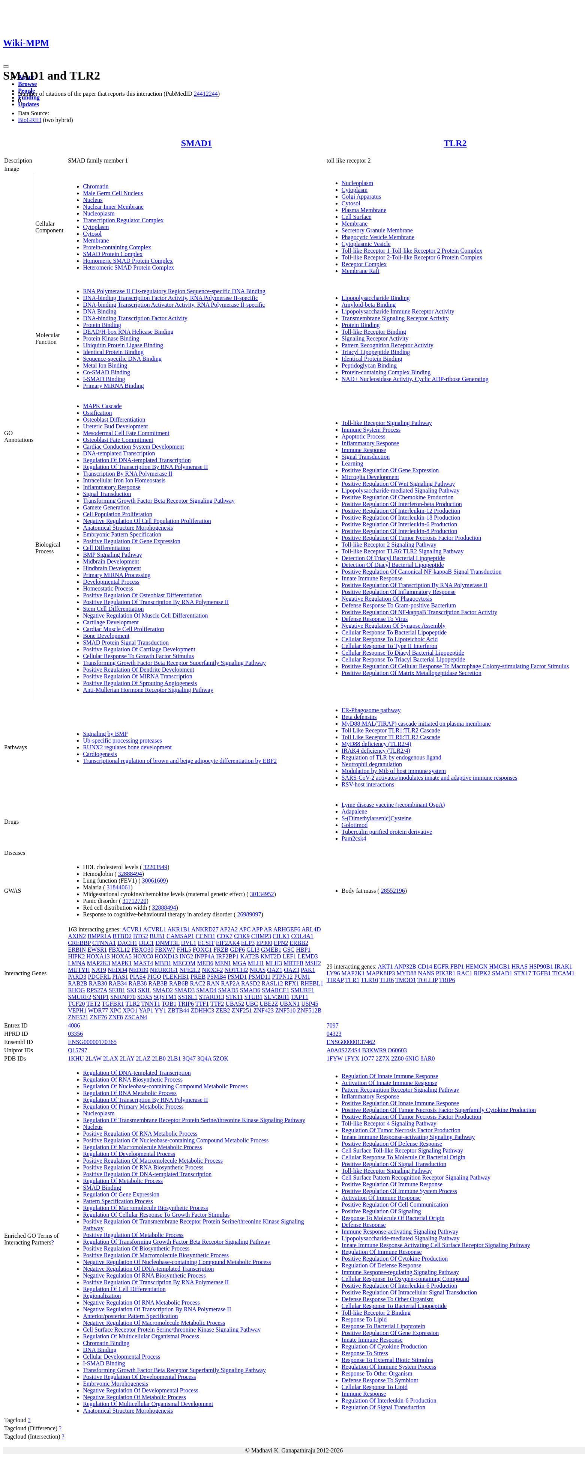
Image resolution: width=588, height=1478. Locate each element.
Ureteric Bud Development (115, 426)
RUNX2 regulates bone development (127, 747)
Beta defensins (359, 717)
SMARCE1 (276, 990)
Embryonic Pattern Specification (122, 534)
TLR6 (387, 980)
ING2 (186, 956)
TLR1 (352, 980)
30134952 (262, 894)
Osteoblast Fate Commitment (118, 440)
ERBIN (77, 949)
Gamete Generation (106, 507)
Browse (27, 84)
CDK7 (224, 936)
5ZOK (220, 1058)
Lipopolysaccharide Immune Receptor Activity (398, 311)
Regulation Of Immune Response (382, 1252)
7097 (333, 1025)
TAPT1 (300, 997)
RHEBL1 (312, 983)
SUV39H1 (277, 997)
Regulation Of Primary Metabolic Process (133, 1106)
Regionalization (102, 1296)
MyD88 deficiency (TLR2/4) (376, 744)
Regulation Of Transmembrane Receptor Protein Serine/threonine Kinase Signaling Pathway (194, 1120)
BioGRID (29, 120)
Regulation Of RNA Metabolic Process (130, 1093)
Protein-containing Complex (117, 247)
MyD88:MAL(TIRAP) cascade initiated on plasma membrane (416, 723)
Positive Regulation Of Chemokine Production (398, 497)
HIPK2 (76, 956)
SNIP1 (101, 997)
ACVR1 (132, 929)
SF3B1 (117, 990)
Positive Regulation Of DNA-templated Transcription (147, 1174)
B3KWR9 (374, 1050)
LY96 (333, 973)
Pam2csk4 (354, 838)
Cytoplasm (96, 227)
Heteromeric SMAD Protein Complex (128, 267)
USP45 (309, 1003)
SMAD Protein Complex (112, 254)
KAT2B (249, 956)
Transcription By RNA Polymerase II (127, 473)
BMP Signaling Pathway (112, 554)
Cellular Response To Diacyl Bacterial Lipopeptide (403, 652)
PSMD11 (259, 976)
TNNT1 (150, 1003)
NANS (426, 973)
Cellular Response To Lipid (375, 1387)
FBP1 (457, 966)
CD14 (425, 966)
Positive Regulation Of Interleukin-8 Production (399, 531)
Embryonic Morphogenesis (115, 1383)
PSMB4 (216, 976)
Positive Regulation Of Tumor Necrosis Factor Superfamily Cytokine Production (439, 1110)
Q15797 (77, 1050)
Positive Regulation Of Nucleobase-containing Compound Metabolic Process (175, 1140)
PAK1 (308, 970)
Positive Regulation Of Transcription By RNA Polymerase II (156, 602)
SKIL (144, 990)
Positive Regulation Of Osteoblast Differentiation (142, 595)
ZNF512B (309, 1010)
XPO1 (130, 1010)
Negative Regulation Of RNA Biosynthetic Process (144, 1275)
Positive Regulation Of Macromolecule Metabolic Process (153, 1160)
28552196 (393, 890)
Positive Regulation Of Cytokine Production (395, 1258)
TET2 (93, 1003)
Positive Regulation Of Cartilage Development (139, 649)
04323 (334, 1034)
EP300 (264, 943)
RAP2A (230, 983)
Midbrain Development (111, 561)
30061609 (154, 880)
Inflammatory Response (111, 487)
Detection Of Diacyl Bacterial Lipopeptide (393, 565)
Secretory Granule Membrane (377, 230)
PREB (198, 976)
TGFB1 (541, 973)
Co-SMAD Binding (106, 372)
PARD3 (77, 976)
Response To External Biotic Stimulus (387, 1360)
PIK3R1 (445, 973)
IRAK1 (563, 966)
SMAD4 (206, 990)
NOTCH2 (236, 970)
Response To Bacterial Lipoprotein (383, 1326)
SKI (131, 990)
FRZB (220, 949)
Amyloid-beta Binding (369, 304)
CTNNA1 (104, 943)
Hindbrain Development (112, 568)
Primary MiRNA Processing (116, 575)
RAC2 (198, 983)
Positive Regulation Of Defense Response (392, 1144)
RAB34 (118, 983)
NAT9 (99, 970)
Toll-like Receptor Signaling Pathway (387, 423)
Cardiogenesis (100, 754)
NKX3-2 (212, 970)
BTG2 (140, 936)
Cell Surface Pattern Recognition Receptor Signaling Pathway (416, 1177)
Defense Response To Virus (375, 619)
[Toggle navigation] (6, 66)
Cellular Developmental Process (121, 1356)
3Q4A (204, 1058)
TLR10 (369, 980)
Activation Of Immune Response (381, 1198)
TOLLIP (427, 980)
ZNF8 (116, 1017)
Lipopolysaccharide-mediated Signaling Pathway (401, 490)
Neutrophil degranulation (372, 764)
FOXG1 (202, 949)
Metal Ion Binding (105, 365)
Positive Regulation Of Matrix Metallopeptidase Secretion (412, 673)
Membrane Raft (361, 271)
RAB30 (98, 983)
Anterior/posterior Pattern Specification (130, 1316)
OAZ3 (291, 970)
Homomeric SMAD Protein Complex (128, 261)
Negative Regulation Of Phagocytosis (387, 598)
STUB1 (253, 997)
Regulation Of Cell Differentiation (124, 1289)
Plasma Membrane (364, 210)
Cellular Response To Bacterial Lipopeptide (394, 632)
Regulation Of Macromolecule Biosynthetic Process (145, 1208)
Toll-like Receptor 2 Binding (376, 1312)
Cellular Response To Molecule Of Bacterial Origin (403, 1157)
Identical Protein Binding (113, 352)
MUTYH (79, 970)
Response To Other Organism (377, 1373)
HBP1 (303, 949)
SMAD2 (163, 990)
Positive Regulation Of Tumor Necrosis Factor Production (411, 538)
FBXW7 (165, 949)
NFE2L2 (189, 970)
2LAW (94, 1058)
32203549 (155, 867)
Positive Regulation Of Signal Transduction (394, 1164)
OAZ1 (274, 970)
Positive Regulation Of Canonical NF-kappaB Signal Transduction (422, 571)
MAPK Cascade (102, 406)
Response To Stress (365, 1353)
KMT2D (271, 956)
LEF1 (289, 956)
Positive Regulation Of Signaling (381, 1211)
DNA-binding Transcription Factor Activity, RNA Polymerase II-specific (170, 298)
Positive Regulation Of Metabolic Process (133, 1235)
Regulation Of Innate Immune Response (390, 1076)
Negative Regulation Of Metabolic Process (134, 1397)
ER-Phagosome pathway (371, 710)
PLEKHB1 (176, 976)
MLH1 (256, 963)
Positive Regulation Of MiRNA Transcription (137, 676)
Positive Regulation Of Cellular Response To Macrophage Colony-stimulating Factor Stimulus (455, 666)
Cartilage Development (111, 622)
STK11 (234, 997)
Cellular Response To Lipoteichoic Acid (390, 639)
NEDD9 (138, 970)
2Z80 (397, 1058)
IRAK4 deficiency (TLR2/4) (376, 750)
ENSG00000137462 (351, 1042)
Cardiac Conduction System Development (133, 446)
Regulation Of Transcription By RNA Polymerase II (145, 467)
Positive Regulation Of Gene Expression (131, 541)
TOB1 (169, 1003)
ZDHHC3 (202, 1010)
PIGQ (154, 976)
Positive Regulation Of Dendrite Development (138, 669)
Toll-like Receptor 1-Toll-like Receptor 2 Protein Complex (412, 250)
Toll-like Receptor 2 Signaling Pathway (389, 544)
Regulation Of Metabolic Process (123, 1181)
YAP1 (146, 1010)
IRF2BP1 (227, 956)
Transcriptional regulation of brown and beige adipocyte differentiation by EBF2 (180, 761)
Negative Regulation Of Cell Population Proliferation (147, 521)
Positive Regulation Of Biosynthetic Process (136, 1248)
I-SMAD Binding (104, 379)
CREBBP (79, 943)
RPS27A (97, 990)
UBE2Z (269, 1003)
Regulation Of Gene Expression (121, 1194)
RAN (213, 983)
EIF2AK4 (228, 943)
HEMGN (477, 966)
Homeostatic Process (108, 588)
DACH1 (127, 943)
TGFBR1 (113, 1003)
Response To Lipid (364, 1319)
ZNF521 (78, 1017)
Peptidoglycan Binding (369, 365)
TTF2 (217, 1003)
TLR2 (455, 143)
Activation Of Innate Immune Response (389, 1083)
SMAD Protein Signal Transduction (126, 642)
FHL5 (184, 949)
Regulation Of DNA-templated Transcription (137, 460)
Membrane (96, 240)
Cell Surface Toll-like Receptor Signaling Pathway (402, 1150)
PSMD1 (237, 976)
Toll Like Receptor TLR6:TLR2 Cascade (391, 737)
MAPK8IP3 (380, 973)
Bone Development (106, 636)
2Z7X (383, 1058)
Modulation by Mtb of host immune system (394, 771)
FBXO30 (143, 949)
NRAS (258, 970)
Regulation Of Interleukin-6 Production (389, 1400)
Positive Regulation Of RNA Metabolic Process (140, 1133)
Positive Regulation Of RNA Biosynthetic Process (143, 1167)
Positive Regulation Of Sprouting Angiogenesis (140, 683)
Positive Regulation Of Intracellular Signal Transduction (409, 1292)
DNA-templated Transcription (119, 453)
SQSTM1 (165, 997)
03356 (75, 1034)
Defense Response (364, 1225)
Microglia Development (370, 477)
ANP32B (405, 966)
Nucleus (92, 200)
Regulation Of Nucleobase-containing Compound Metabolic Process (165, 1086)
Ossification (97, 413)
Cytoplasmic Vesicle (366, 244)
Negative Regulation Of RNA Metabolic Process (141, 1302)
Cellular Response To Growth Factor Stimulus (138, 656)
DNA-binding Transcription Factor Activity (135, 318)
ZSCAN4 (135, 1017)
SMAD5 (228, 990)
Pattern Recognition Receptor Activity (388, 345)
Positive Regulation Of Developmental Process (139, 1377)
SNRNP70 (123, 997)
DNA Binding (99, 311)
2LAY (127, 1058)
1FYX (351, 1058)
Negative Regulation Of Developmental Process (140, 1390)
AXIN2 (77, 936)
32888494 (130, 874)
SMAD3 (184, 990)
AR (268, 929)
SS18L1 (188, 997)
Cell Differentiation (106, 548)
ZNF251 (242, 1010)
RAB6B (179, 983)
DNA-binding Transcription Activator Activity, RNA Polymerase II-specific (174, 304)
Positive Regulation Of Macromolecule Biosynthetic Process (156, 1255)
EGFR (441, 966)
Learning (352, 463)
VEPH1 (77, 1010)
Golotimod (355, 825)
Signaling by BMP (105, 734)
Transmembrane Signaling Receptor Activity (395, 318)
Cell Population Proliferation (117, 514)
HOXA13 (98, 956)
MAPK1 (122, 963)
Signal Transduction (107, 494)
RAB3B (158, 983)
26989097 (249, 914)
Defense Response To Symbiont (380, 1380)
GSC (288, 949)
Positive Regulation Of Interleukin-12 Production (401, 511)
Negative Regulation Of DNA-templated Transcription (148, 1269)
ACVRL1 (154, 929)
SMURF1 (302, 990)
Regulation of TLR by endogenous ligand (391, 757)
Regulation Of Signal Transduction (384, 1407)
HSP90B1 (541, 966)
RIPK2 (482, 973)
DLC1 (146, 943)
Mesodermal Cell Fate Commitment (126, 433)
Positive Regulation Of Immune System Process (399, 1191)
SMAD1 (196, 143)
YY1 (160, 1010)
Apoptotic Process (364, 436)
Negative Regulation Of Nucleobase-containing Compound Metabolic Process (177, 1262)
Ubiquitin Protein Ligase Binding (123, 345)
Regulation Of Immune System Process (389, 1366)
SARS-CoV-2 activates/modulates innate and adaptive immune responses (430, 777)
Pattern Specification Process (118, 1201)
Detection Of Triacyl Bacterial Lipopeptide (393, 558)
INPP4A (204, 956)
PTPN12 (282, 976)
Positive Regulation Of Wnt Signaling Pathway (398, 484)
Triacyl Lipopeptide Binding (376, 352)
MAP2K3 (98, 963)
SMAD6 (250, 990)
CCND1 (205, 936)
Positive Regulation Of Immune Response (392, 1184)
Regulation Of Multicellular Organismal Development (148, 1404)
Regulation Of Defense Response (382, 1265)
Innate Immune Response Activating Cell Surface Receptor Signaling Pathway (436, 1245)
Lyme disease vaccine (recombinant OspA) (393, 805)
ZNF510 (285, 1010)
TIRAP (335, 980)
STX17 (522, 973)
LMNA (76, 963)
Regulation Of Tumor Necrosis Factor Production (401, 1130)
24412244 (206, 93)
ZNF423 (264, 1010)
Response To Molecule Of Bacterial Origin (393, 1218)
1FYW (335, 1058)
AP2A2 (229, 929)
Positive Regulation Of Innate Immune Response (400, 1103)
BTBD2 (122, 936)
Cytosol (92, 234)
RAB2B (77, 983)
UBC (252, 1003)
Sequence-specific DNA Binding (122, 359)
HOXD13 (166, 956)
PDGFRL (99, 976)
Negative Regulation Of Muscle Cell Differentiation (145, 615)
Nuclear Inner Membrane (113, 206)
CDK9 (242, 936)
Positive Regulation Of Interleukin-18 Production (401, 517)
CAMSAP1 (180, 936)
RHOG (76, 990)
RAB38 (138, 983)
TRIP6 (186, 1003)
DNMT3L (167, 943)
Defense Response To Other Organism (388, 1299)
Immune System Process (371, 429)
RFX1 (292, 983)
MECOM (184, 963)
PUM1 (302, 976)
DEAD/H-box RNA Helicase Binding (128, 331)
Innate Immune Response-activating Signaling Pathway (408, 1137)
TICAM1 (563, 973)
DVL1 (188, 943)
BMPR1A (99, 936)
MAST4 (143, 963)
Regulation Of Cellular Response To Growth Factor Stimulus (156, 1214)
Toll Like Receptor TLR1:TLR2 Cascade (391, 730)
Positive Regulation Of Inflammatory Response (399, 592)
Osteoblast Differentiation (114, 419)
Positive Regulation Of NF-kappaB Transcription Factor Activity (419, 612)
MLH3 (274, 963)
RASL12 (272, 983)
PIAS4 (138, 976)
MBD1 (162, 963)
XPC (115, 1010)
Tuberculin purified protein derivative (387, 832)
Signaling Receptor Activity (375, 338)
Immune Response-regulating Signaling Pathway (400, 1272)
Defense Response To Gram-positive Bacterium (399, 605)
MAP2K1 (353, 973)
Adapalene (354, 811)
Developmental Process (111, 582)
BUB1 (157, 936)
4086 (74, 1025)
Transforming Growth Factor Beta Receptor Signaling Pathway (159, 500)
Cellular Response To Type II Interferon (389, 646)
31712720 (134, 901)
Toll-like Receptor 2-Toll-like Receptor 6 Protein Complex (412, 257)
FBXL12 (119, 949)
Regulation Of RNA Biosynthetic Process (133, 1079)
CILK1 (281, 936)
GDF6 (237, 949)
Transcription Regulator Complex (123, 220)
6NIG (412, 1058)
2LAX (110, 1058)
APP (257, 929)
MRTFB (293, 963)
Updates (28, 104)
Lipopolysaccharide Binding (376, 298)
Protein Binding (102, 325)
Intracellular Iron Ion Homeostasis (124, 480)
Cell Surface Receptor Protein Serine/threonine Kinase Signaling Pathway (172, 1329)
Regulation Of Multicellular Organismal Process (141, 1336)
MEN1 (223, 963)
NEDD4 (117, 970)
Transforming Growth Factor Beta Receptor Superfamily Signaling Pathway (174, 663)
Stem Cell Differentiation (113, 609)
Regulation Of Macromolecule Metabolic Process (142, 1147)
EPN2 (281, 943)
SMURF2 (79, 997)
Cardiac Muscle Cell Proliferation (123, 629)
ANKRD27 (205, 929)
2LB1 (174, 1058)
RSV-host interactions (368, 784)
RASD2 (250, 983)
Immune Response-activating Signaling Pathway (400, 1231)
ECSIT (206, 943)
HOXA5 (121, 956)
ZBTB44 (178, 1010)
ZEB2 (223, 1010)
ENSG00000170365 (92, 1042)
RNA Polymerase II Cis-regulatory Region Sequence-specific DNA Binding (174, 291)
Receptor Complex (364, 264)
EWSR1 (97, 949)
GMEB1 (271, 949)
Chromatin (95, 186)
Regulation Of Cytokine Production (384, 1346)
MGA (239, 963)
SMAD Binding (102, 1187)
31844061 (118, 887)
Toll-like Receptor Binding (374, 331)
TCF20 (76, 1003)
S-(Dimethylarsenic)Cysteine (377, 818)
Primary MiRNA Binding (113, 386)
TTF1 (202, 1003)
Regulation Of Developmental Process (129, 1154)
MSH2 (313, 963)
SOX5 (144, 997)
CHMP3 (261, 936)
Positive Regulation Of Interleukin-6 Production (399, 524)
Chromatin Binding (106, 1343)
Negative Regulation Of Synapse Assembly (394, 625)
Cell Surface (357, 217)
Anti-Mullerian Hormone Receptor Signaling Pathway (148, 690)
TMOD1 (405, 980)
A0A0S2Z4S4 (344, 1050)
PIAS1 (120, 976)
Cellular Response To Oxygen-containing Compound (405, 1279)
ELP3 (248, 943)
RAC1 (464, 973)
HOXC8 (143, 956)
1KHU (76, 1058)
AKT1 (385, 966)
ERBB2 (299, 943)
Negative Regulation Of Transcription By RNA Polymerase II (157, 1309)
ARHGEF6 (286, 929)
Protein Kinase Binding (111, 338)
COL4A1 (302, 936)
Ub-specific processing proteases (122, 740)
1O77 (367, 1058)
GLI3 (253, 949)
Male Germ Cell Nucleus (113, 193)
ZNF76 (98, 1017)
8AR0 (427, 1058)
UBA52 (234, 1003)
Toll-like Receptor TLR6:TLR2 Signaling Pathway (403, 551)
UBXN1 (290, 1003)
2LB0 (159, 1058)
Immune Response (364, 450)
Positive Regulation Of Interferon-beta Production (402, 504)
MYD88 (406, 973)
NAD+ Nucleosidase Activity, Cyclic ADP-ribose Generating (415, 379)
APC (244, 929)
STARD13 (211, 997)
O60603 (397, 1050)
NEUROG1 (164, 970)
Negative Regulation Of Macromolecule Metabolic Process (154, 1323)
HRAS (520, 966)
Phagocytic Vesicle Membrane (378, 237)
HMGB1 (499, 966)
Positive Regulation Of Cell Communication (395, 1204)
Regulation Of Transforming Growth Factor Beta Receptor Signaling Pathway (176, 1241)
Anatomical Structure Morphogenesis (128, 527)
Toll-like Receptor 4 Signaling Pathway (389, 1123)
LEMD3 (308, 956)
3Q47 (189, 1058)
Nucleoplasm (98, 213)
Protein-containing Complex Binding (386, 372)
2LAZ (143, 1058)
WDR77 (98, 1010)
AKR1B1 (179, 929)
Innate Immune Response (372, 578)
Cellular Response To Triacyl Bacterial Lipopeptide (403, 659)
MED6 (205, 963)
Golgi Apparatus (361, 196)
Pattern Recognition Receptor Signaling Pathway (400, 1089)
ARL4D (311, 929)
